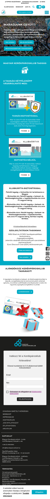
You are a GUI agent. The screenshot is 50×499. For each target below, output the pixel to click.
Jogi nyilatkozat (10, 423)
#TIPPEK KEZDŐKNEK (13, 1)
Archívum (7, 428)
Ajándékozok (24, 292)
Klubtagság (9, 7)
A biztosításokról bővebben (25, 226)
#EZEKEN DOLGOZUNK (30, 1)
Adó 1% (27, 7)
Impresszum (8, 417)
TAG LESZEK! (24, 257)
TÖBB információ (25, 250)
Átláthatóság (9, 426)
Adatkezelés (9, 420)
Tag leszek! (10, 42)
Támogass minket (25, 12)
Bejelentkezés (26, 42)
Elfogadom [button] (39, 492)
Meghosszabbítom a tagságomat (18, 48)
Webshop (19, 7)
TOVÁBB (24, 131)
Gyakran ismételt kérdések (15, 411)
